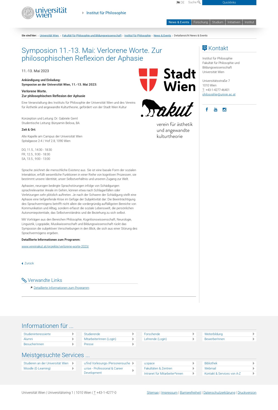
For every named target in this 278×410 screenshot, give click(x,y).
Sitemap (153, 393)
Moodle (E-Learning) (37, 368)
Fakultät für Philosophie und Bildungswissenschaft (91, 35)
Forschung (201, 22)
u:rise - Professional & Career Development (103, 371)
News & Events (179, 22)
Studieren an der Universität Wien (46, 363)
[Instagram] (224, 109)
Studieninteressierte (37, 334)
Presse (88, 344)
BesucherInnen (34, 344)
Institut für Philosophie (106, 13)
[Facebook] (206, 109)
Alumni (28, 339)
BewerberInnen (214, 339)
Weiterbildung (213, 334)
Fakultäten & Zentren (158, 368)
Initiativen (234, 22)
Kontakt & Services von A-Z (222, 373)
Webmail (210, 368)
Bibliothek (210, 363)
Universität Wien (49, 35)
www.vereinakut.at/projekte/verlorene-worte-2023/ (55, 246)
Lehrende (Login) (155, 339)
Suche (194, 2)
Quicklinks (229, 2)
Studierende (92, 334)
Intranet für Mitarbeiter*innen (163, 373)
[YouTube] (215, 109)
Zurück (28, 263)
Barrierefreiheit (190, 393)
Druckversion (247, 393)
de (181, 2)
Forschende (152, 334)
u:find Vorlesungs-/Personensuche (107, 363)
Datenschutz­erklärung (219, 393)
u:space (149, 363)
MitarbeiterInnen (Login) (100, 339)
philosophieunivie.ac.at (219, 94)
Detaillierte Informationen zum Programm (61, 288)
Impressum (169, 393)
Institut (249, 22)
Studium (217, 22)
